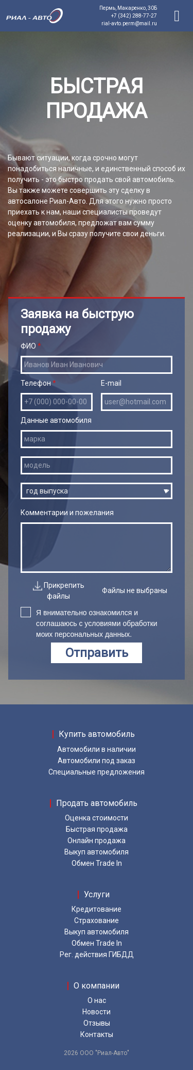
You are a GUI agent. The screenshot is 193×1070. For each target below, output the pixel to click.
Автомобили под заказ (96, 760)
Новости (96, 1012)
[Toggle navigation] (177, 16)
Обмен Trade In (97, 863)
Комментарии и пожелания (96, 540)
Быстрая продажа (97, 829)
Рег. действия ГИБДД (97, 954)
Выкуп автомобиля (96, 852)
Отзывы (96, 1023)
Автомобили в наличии (96, 749)
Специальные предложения (96, 772)
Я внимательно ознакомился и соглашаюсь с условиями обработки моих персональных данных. (89, 622)
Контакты (96, 1034)
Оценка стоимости (96, 818)
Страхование (96, 920)
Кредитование (96, 909)
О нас (96, 1000)
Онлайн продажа (96, 840)
